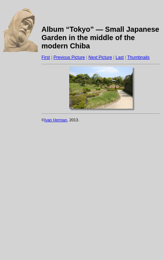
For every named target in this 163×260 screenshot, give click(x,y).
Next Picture (100, 57)
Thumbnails (138, 57)
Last (119, 57)
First (45, 57)
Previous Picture (69, 57)
